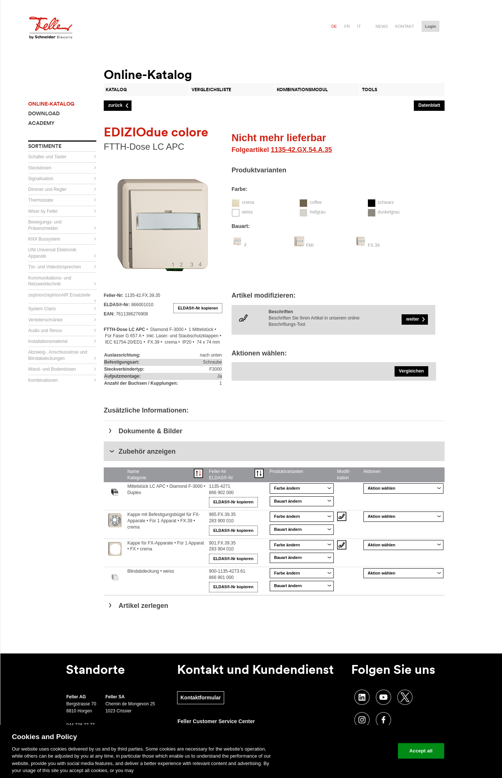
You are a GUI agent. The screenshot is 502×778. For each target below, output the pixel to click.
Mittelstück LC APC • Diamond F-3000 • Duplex (166, 489)
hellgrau (318, 212)
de (334, 26)
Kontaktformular (200, 698)
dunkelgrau (388, 212)
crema (248, 202)
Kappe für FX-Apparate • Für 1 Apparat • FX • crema (165, 546)
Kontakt (404, 26)
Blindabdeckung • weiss (150, 571)
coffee (316, 202)
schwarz (386, 202)
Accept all (421, 751)
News (382, 26)
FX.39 (374, 245)
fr (347, 26)
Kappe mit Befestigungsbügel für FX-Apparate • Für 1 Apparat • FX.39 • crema (163, 521)
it (359, 26)
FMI (310, 245)
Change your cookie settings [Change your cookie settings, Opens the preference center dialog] (357, 751)
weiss (247, 212)
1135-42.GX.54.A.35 (301, 149)
